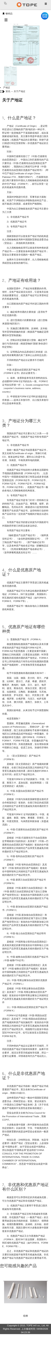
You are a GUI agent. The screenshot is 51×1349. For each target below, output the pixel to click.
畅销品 (7, 13)
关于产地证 (19, 91)
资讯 (8, 91)
